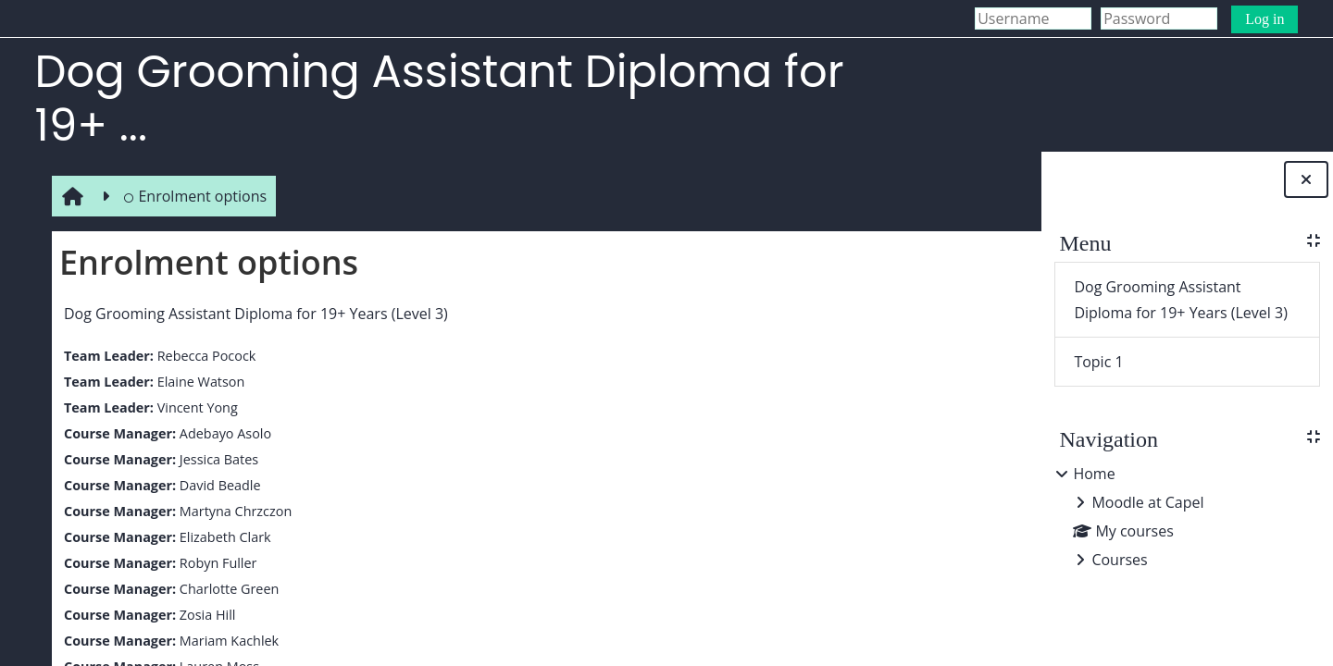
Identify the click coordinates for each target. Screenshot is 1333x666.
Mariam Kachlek (224, 640)
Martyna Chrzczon (231, 511)
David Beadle (215, 485)
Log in (1264, 19)
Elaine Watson (197, 381)
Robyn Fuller (214, 563)
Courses (1119, 559)
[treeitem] (1186, 517)
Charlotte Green (224, 589)
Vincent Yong (193, 407)
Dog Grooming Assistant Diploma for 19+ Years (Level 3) (252, 313)
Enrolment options (191, 196)
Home (1094, 473)
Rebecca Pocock (202, 355)
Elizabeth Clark (221, 537)
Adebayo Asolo (221, 433)
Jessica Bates (214, 459)
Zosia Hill (203, 614)
